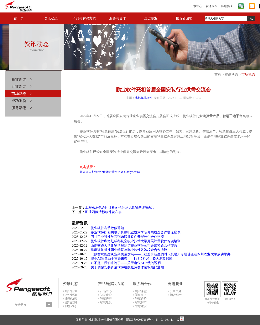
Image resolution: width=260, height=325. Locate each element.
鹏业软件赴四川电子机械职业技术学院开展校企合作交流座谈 (136, 232)
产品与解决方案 (84, 18)
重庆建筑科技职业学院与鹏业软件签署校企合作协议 (129, 250)
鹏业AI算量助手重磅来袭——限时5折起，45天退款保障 (131, 258)
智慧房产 (106, 298)
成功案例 (71, 302)
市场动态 (248, 74)
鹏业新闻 (71, 291)
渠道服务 (141, 294)
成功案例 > (21, 101)
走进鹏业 (150, 18)
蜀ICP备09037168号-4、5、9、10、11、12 (152, 319)
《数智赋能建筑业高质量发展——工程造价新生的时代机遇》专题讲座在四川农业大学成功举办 (160, 254)
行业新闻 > (21, 86)
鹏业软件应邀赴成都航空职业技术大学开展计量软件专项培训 (136, 241)
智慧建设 (106, 302)
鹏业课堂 (141, 291)
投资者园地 (184, 18)
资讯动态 (51, 18)
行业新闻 (71, 294)
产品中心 (106, 291)
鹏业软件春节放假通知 (107, 228)
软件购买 (211, 6)
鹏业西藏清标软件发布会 (103, 212)
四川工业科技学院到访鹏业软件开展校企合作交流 (127, 236)
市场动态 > (21, 94)
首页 (217, 74)
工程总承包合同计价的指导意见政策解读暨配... (119, 207)
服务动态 (71, 306)
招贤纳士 (176, 294)
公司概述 (176, 291)
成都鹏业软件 (143, 97)
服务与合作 (117, 18)
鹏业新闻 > (21, 79)
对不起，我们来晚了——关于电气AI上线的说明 (126, 263)
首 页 (19, 18)
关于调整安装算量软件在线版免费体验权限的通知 (127, 267)
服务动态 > (21, 108)
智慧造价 (106, 294)
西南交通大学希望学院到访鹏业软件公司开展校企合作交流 (134, 245)
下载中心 (196, 6)
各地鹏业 (227, 6)
